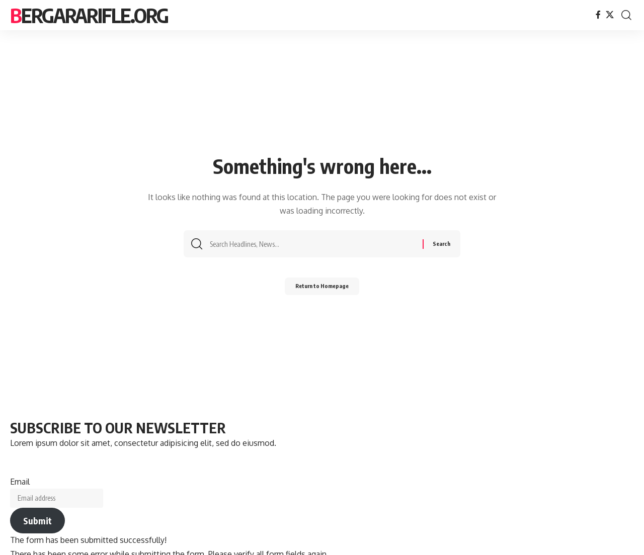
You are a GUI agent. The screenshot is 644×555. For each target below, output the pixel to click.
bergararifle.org (89, 15)
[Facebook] (598, 15)
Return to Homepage (322, 289)
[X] (609, 15)
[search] (626, 15)
